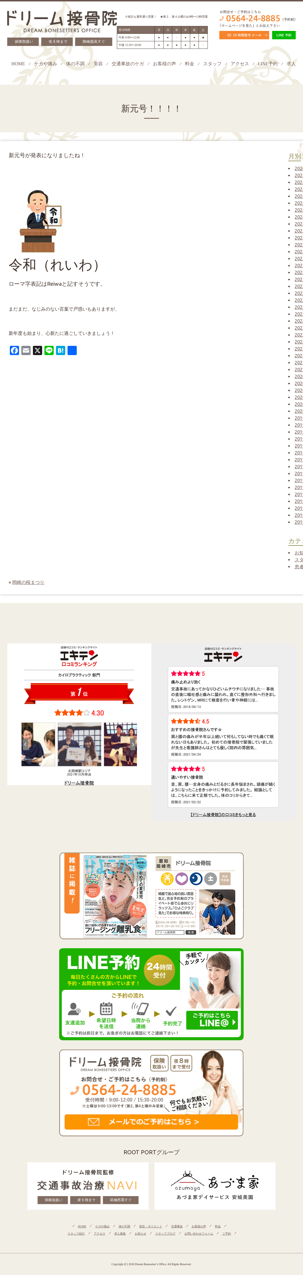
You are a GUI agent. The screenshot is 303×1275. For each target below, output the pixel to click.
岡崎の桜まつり (28, 582)
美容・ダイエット (150, 1226)
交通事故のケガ (128, 63)
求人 (291, 63)
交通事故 (177, 1226)
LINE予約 (268, 63)
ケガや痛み (45, 63)
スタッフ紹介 (76, 1233)
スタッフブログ (165, 1233)
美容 (98, 63)
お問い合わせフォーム (198, 1233)
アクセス (240, 63)
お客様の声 (164, 63)
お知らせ (140, 1233)
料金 (189, 63)
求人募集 (120, 1233)
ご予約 (226, 1233)
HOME (18, 63)
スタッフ (212, 63)
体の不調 (75, 63)
